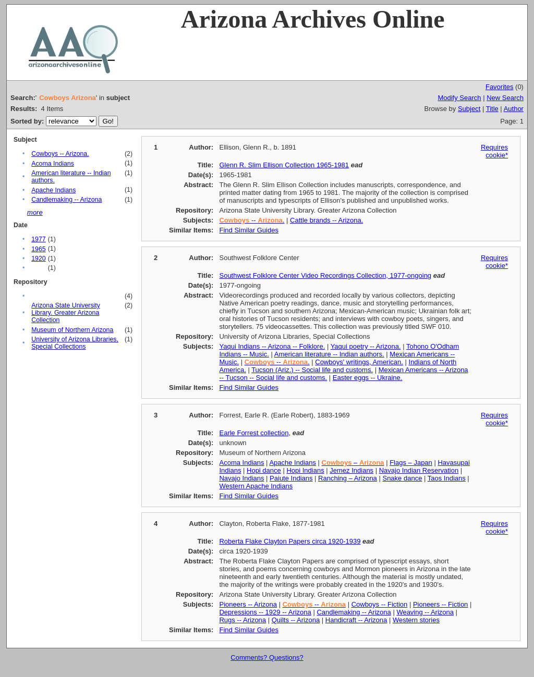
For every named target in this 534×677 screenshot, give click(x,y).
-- (314, 604)
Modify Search (459, 98)
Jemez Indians (351, 470)
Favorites (499, 87)
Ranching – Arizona (347, 478)
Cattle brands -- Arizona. (326, 220)
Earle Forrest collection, (254, 433)
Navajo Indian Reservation (418, 470)
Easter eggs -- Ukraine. (368, 377)
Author (514, 109)
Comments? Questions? (266, 657)
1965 (38, 249)
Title (492, 109)
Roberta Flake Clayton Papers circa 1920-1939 (289, 541)
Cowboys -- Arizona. (60, 153)
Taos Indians (447, 478)
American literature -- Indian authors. (329, 354)
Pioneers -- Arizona (248, 604)
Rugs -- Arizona (242, 620)
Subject (469, 109)
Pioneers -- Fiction (440, 604)
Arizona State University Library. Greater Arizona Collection (65, 313)
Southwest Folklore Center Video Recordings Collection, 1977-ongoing (325, 275)
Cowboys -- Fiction (379, 604)
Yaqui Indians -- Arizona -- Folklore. (272, 346)
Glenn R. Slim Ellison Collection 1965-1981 (284, 165)
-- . (251, 220)
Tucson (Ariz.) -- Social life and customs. (312, 370)
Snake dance (402, 478)
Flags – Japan (411, 462)
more (35, 212)
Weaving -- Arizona (425, 612)
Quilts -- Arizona (296, 620)
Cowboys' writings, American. (359, 362)
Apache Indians (53, 190)
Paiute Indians (291, 478)
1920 (38, 258)
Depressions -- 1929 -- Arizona (265, 612)
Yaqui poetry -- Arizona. (366, 346)
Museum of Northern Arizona (72, 330)
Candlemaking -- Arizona (66, 199)
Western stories (416, 620)
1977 (38, 239)
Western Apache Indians (256, 486)
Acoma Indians (52, 163)
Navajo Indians (241, 478)
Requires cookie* (494, 151)
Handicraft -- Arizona (356, 620)
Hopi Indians (305, 470)
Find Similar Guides (248, 230)
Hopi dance (264, 470)
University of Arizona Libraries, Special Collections (74, 343)
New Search (505, 98)
